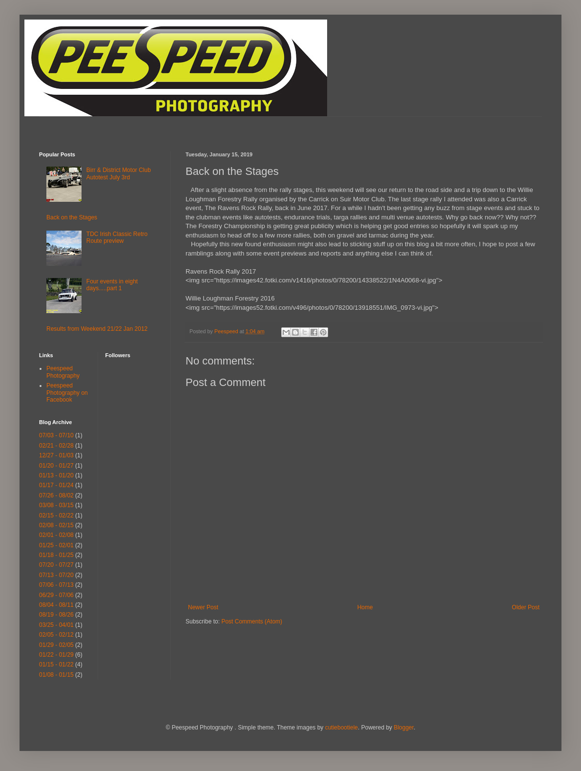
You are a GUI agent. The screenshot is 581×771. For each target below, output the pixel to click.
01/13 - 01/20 (56, 475)
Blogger (404, 727)
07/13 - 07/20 (56, 575)
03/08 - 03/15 (56, 505)
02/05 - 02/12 (56, 634)
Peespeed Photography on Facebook (67, 392)
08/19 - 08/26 (56, 614)
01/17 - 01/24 (56, 485)
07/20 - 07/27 (56, 564)
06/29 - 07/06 (56, 595)
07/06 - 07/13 (56, 584)
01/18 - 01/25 (56, 555)
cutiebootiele (341, 727)
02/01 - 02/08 (56, 535)
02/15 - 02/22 (56, 515)
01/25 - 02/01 (56, 545)
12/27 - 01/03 (56, 455)
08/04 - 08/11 (56, 604)
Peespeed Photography (63, 372)
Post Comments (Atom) (251, 621)
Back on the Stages (71, 217)
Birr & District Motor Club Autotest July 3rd (118, 173)
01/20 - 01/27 (56, 465)
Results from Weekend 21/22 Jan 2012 (96, 328)
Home (365, 607)
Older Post (526, 607)
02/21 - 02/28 (56, 445)
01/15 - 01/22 (56, 664)
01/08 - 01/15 (56, 674)
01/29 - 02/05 (56, 645)
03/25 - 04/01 (56, 624)
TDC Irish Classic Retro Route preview (116, 237)
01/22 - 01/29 (56, 654)
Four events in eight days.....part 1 (112, 285)
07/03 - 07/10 (56, 435)
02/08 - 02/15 (56, 525)
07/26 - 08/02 (56, 495)
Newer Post (203, 607)
